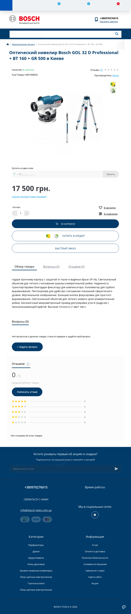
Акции (94, 583)
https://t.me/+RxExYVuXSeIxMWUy (95, 515)
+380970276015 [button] (36, 487)
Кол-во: (17, 207)
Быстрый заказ (65, 248)
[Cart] (116, 5)
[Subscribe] (116, 468)
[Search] (117, 34)
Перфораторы (36, 545)
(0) (101, 69)
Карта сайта (94, 577)
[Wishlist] (86, 5)
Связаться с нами (36, 499)
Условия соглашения (95, 564)
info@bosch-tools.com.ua (36, 510)
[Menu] (6, 5)
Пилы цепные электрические (36, 577)
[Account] (27, 5)
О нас (95, 545)
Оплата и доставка (95, 551)
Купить (111, 174)
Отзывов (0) (76, 267)
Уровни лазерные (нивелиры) (36, 570)
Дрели (36, 551)
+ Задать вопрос (27, 347)
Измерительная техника (23, 44)
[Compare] (57, 5)
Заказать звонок (109, 21)
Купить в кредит (65, 236)
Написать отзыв (27, 392)
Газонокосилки (36, 583)
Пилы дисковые (36, 564)
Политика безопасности (95, 557)
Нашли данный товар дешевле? (29, 196)
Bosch (116, 75)
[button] (111, 18)
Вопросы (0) (51, 267)
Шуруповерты (36, 557)
